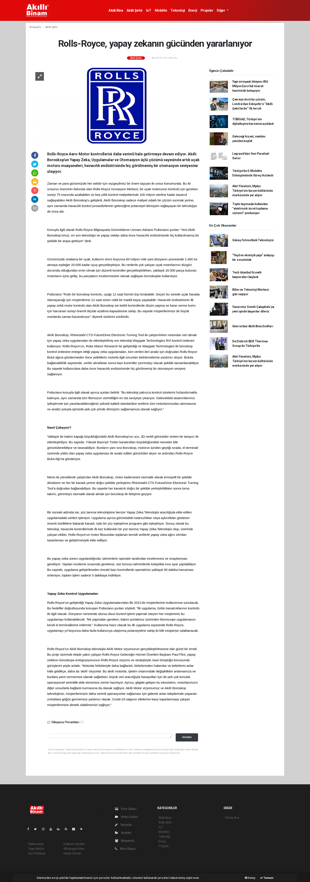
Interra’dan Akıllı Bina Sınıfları (252, 326)
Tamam (266, 877)
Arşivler (123, 832)
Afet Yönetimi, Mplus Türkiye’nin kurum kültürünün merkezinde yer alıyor (252, 190)
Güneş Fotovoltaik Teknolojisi (253, 240)
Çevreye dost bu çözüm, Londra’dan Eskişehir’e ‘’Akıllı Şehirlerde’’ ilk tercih (252, 104)
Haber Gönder (73, 853)
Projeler (207, 10)
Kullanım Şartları (74, 844)
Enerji (192, 10)
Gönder (187, 737)
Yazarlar (123, 824)
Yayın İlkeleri (36, 848)
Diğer (221, 10)
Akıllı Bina (115, 10)
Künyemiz (125, 840)
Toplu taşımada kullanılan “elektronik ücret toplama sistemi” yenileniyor (250, 208)
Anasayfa (35, 27)
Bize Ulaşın (125, 848)
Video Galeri (126, 817)
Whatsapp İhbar (74, 848)
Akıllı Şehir (135, 10)
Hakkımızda (35, 844)
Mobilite (161, 10)
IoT (148, 10)
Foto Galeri (125, 809)
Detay (250, 877)
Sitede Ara (232, 817)
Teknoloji (177, 10)
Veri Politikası (36, 853)
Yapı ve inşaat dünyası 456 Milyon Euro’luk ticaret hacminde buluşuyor (250, 86)
